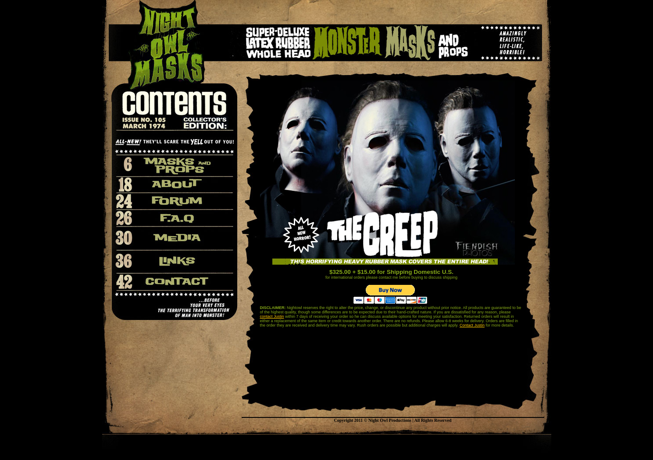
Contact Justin (472, 325)
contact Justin (272, 316)
